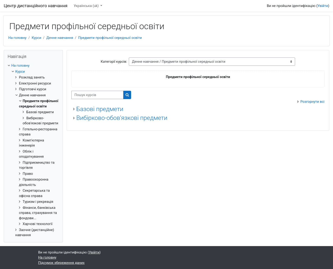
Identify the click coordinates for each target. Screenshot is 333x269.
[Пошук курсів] (97, 95)
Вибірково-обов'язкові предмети (121, 117)
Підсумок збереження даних (61, 263)
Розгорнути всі (312, 102)
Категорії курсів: (114, 61)
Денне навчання (59, 38)
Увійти (323, 6)
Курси (36, 38)
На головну (17, 38)
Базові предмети (99, 109)
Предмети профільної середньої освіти (110, 38)
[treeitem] (33, 150)
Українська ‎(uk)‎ (87, 6)
